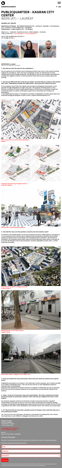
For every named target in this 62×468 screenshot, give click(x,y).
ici (23, 36)
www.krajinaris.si (31, 33)
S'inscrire (5, 460)
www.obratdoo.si (19, 33)
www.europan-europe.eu (9, 429)
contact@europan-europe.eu (10, 428)
